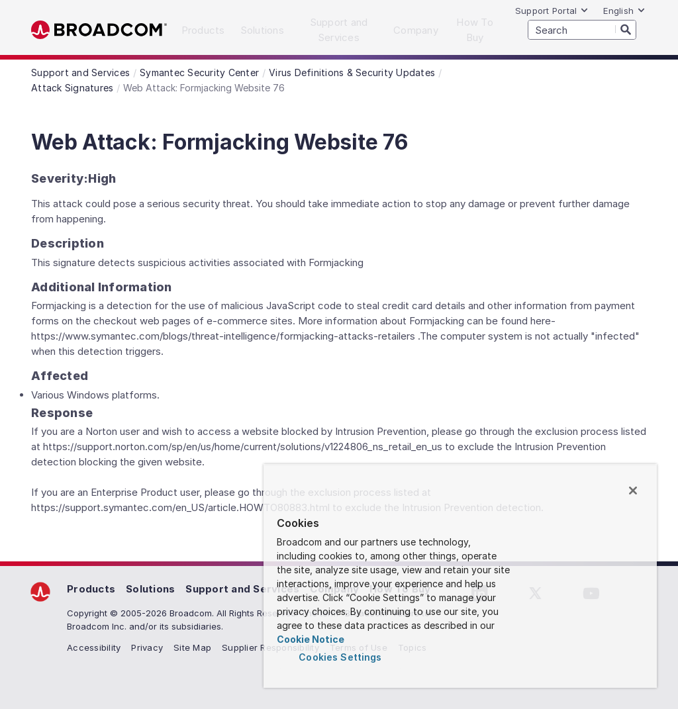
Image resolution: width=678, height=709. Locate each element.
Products (91, 589)
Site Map (192, 647)
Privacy (147, 647)
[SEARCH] (582, 30)
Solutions (150, 589)
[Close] (633, 490)
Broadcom (99, 30)
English (624, 10)
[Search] (626, 29)
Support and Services (242, 589)
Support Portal (552, 10)
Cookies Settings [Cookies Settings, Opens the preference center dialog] (340, 657)
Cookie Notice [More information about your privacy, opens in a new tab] (310, 639)
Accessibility (94, 647)
